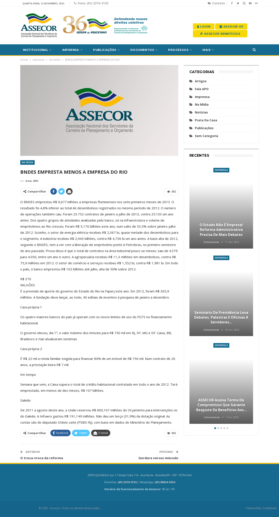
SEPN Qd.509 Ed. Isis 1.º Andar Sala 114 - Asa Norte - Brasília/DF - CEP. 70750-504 (139, 475)
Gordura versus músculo (158, 458)
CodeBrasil (269, 508)
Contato (216, 3)
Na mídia (27, 162)
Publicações (104, 50)
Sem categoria (206, 136)
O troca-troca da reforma (41, 458)
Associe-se (231, 26)
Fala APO (202, 89)
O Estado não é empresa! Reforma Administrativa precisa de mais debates (221, 229)
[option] (221, 293)
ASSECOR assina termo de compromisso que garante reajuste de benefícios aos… (221, 405)
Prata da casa (206, 120)
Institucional (35, 50)
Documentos (142, 50)
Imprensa (70, 50)
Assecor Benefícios (220, 33)
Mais (206, 50)
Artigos (201, 81)
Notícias (201, 112)
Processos (178, 50)
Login (203, 26)
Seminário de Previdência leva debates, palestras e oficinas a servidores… (221, 317)
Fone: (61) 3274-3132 (91, 3)
